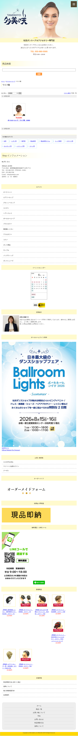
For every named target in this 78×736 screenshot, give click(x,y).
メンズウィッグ (8, 255)
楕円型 (23, 141)
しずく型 (14, 141)
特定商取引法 (39, 723)
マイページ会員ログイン (11, 466)
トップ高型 (58, 141)
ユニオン (6, 208)
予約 (39, 716)
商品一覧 (39, 709)
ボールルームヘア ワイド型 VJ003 (19, 120)
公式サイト (5, 448)
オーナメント (7, 192)
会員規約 (6, 695)
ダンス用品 (6, 245)
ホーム (3, 81)
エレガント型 (8, 146)
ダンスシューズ (8, 261)
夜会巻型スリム (45, 141)
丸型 (5, 141)
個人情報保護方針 (9, 690)
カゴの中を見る (8, 462)
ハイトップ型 (20, 146)
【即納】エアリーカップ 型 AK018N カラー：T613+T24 (9, 666)
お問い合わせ (39, 719)
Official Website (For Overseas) (11, 450)
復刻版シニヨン (8, 229)
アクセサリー (7, 234)
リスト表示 (67, 93)
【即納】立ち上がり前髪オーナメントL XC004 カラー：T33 (42, 612)
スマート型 (70, 141)
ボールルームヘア (10, 81)
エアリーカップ (8, 197)
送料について (7, 686)
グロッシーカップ (9, 202)
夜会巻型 (33, 141)
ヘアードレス (7, 213)
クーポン (6, 470)
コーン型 (32, 146)
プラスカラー (7, 224)
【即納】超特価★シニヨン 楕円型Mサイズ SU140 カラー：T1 (9, 612)
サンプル (6, 250)
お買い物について (39, 712)
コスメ (5, 239)
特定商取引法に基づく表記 (11, 682)
